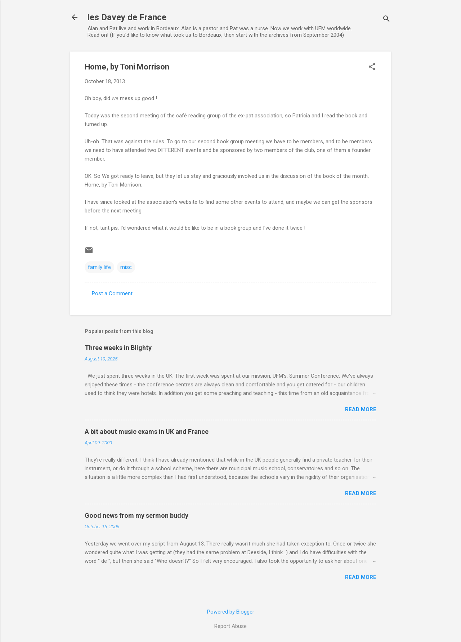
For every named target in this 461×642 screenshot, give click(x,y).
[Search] (386, 20)
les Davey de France (127, 17)
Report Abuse (230, 626)
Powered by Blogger (230, 612)
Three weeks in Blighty (118, 347)
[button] (372, 67)
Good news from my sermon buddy (136, 515)
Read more (360, 409)
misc (126, 267)
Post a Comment (112, 293)
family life (99, 267)
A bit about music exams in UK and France (147, 431)
